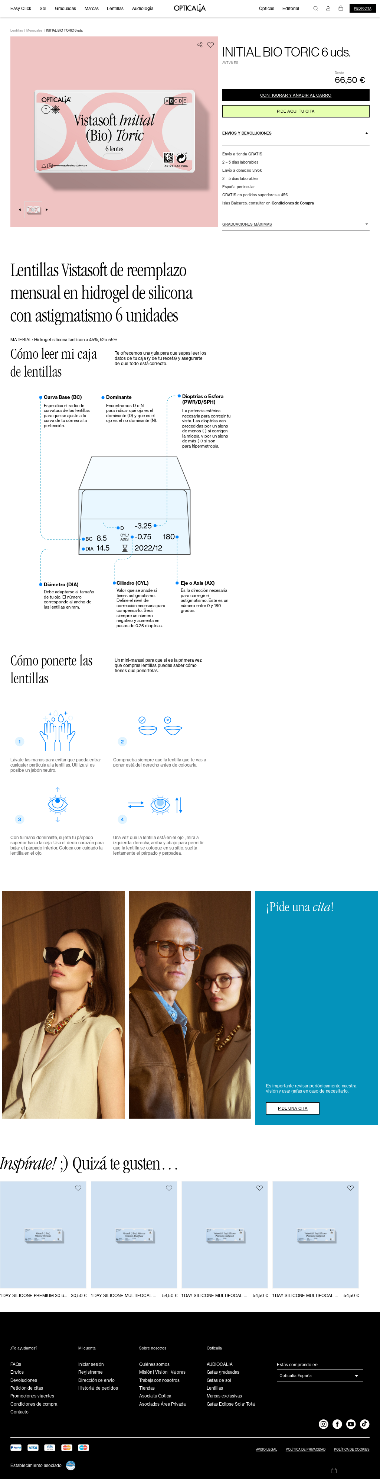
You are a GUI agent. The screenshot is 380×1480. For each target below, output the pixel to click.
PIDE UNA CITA (294, 1108)
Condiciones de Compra (293, 205)
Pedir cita (362, 8)
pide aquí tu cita (295, 113)
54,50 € (169, 1296)
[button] (295, 136)
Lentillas (16, 31)
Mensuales (34, 31)
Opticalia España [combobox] (295, 1376)
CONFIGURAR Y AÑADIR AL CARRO (295, 96)
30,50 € (78, 1296)
